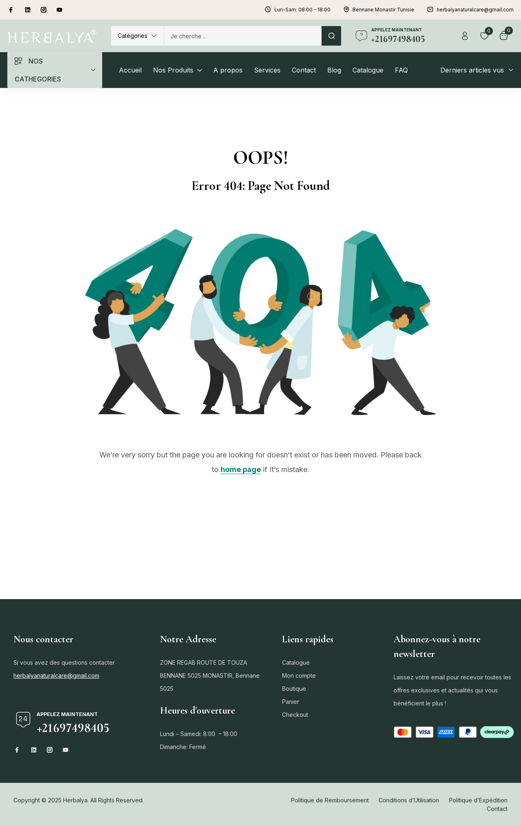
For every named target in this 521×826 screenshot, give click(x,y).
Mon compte (299, 675)
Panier (290, 701)
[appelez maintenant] (361, 36)
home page (241, 469)
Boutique (294, 688)
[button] (137, 36)
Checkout (295, 714)
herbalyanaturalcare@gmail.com (56, 675)
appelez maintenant (396, 29)
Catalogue (296, 662)
